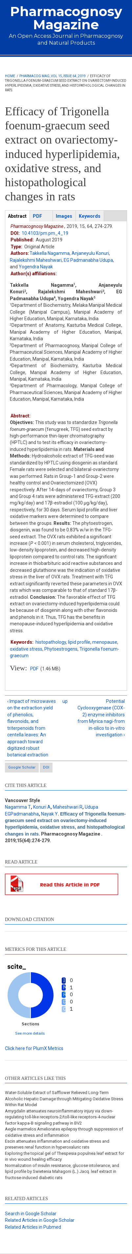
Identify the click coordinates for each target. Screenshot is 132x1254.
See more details (30, 1033)
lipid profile (79, 642)
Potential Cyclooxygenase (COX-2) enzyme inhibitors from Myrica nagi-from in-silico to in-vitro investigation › (101, 718)
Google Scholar (21, 767)
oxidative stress (26, 649)
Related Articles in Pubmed (33, 1227)
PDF (34, 668)
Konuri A (42, 807)
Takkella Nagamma (50, 253)
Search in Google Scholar (30, 1213)
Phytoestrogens (60, 649)
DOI (46, 767)
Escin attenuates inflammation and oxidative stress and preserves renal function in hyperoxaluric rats (57, 1144)
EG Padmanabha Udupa (88, 260)
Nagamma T (18, 807)
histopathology (50, 642)
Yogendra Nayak (36, 266)
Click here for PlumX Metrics (34, 1048)
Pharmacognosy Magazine (66, 18)
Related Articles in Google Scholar (40, 1220)
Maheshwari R (67, 807)
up (64, 701)
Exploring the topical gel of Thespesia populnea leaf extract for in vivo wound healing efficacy (64, 1156)
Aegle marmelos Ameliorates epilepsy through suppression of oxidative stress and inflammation (64, 1132)
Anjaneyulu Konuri (90, 253)
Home (10, 76)
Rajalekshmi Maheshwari (36, 260)
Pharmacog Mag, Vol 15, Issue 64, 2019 (52, 76)
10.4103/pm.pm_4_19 (45, 233)
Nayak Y (49, 814)
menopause (104, 642)
